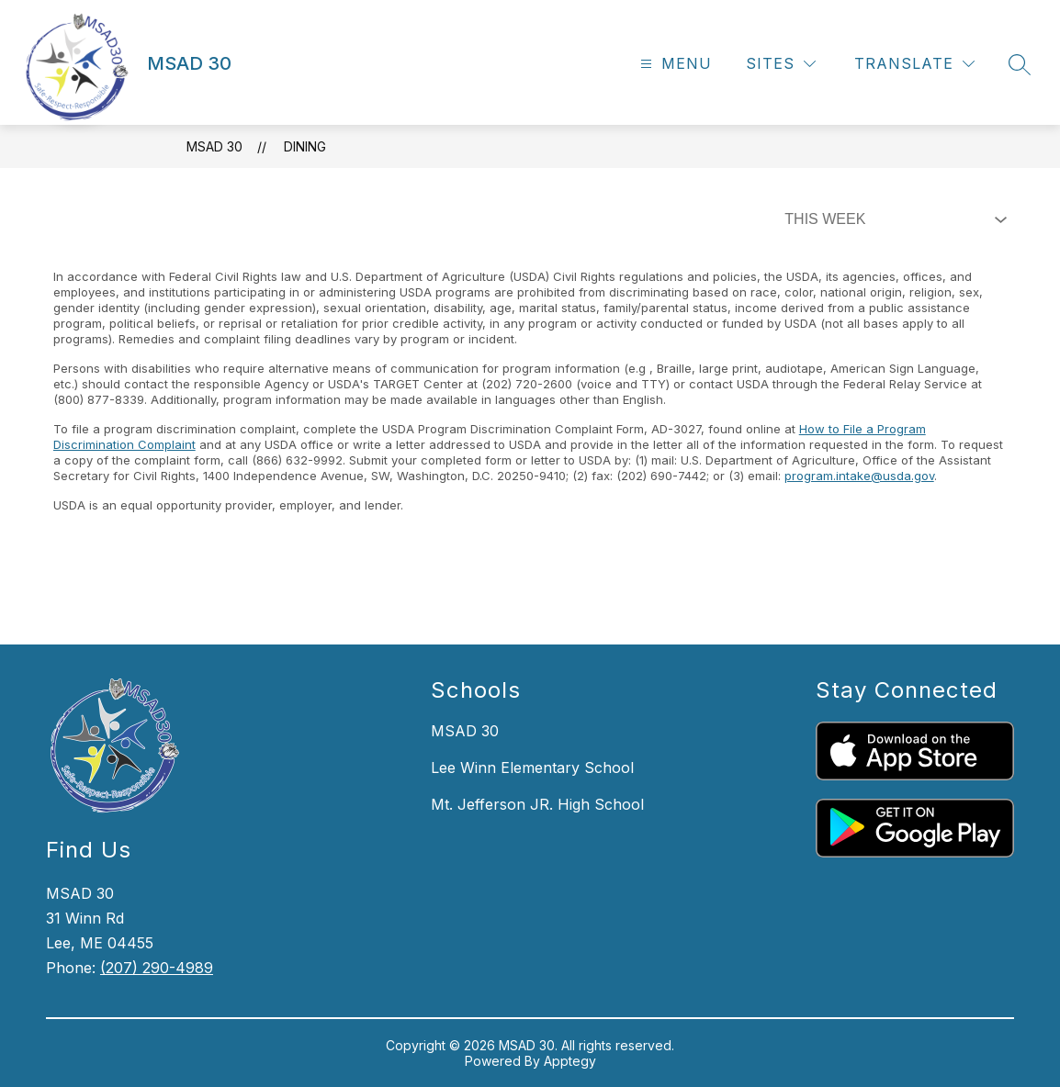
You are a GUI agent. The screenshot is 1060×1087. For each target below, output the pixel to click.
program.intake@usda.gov (859, 475)
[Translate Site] (914, 63)
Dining (305, 146)
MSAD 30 (214, 146)
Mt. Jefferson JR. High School (537, 804)
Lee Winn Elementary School (532, 767)
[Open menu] (674, 63)
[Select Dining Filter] (892, 219)
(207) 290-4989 (156, 967)
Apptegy (570, 1061)
